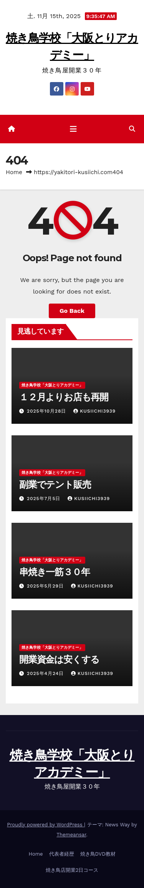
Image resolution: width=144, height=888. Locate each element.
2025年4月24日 (46, 673)
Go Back (72, 310)
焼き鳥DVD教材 (98, 854)
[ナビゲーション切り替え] (73, 129)
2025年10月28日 (47, 411)
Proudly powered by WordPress (45, 825)
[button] (132, 129)
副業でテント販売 (55, 484)
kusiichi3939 (94, 411)
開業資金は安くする (59, 659)
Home (14, 172)
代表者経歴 (61, 854)
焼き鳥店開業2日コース (72, 870)
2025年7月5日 (44, 498)
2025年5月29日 (46, 586)
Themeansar (71, 835)
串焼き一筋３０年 (54, 571)
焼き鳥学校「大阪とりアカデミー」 (52, 385)
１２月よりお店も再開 (63, 397)
